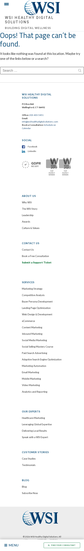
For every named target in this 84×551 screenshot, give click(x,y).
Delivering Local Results (34, 430)
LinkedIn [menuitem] (32, 151)
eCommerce (28, 320)
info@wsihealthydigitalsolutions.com (40, 121)
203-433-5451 (36, 115)
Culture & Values (30, 228)
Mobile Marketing (31, 378)
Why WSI (27, 202)
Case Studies (29, 458)
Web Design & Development (37, 314)
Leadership (28, 215)
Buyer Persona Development (37, 301)
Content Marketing (32, 327)
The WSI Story (29, 208)
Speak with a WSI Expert (35, 437)
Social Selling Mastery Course (37, 346)
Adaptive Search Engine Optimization (42, 359)
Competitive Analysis (33, 295)
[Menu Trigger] (5, 5)
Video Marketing (31, 385)
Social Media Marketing (34, 340)
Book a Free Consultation (35, 256)
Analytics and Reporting (34, 391)
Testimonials (28, 465)
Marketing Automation (34, 365)
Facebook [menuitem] (32, 146)
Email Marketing (30, 372)
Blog (24, 486)
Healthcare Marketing (33, 417)
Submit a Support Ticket (36, 262)
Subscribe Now (30, 493)
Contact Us (28, 249)
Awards (26, 221)
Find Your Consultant (62, 545)
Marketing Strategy (32, 288)
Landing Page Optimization (36, 307)
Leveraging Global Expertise (37, 424)
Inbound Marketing (32, 333)
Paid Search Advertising (34, 353)
